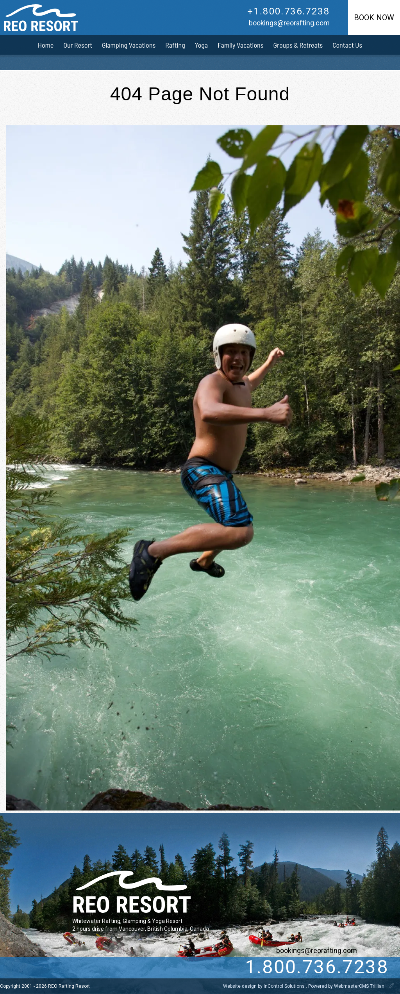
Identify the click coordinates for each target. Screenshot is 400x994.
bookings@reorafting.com (289, 23)
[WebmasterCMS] (391, 986)
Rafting (175, 45)
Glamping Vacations (128, 45)
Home (46, 45)
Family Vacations (240, 45)
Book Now (374, 17)
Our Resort (77, 45)
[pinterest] (94, 967)
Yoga (201, 45)
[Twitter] (46, 967)
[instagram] (78, 967)
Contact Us (347, 45)
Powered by (347, 986)
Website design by (264, 986)
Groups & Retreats (298, 45)
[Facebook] (62, 967)
